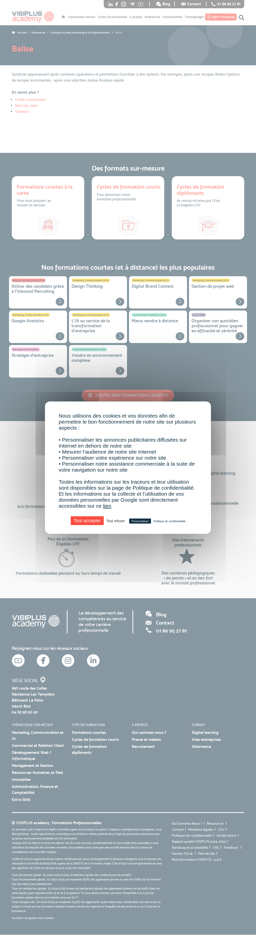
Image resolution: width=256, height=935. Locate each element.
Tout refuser (115, 521)
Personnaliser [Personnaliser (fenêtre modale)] (140, 520)
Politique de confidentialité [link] (170, 520)
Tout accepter (87, 520)
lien (107, 505)
